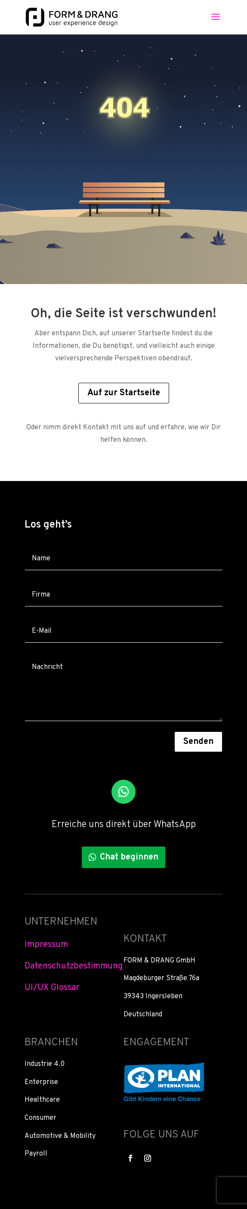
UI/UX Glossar (52, 987)
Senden (198, 741)
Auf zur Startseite (123, 393)
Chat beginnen (129, 857)
